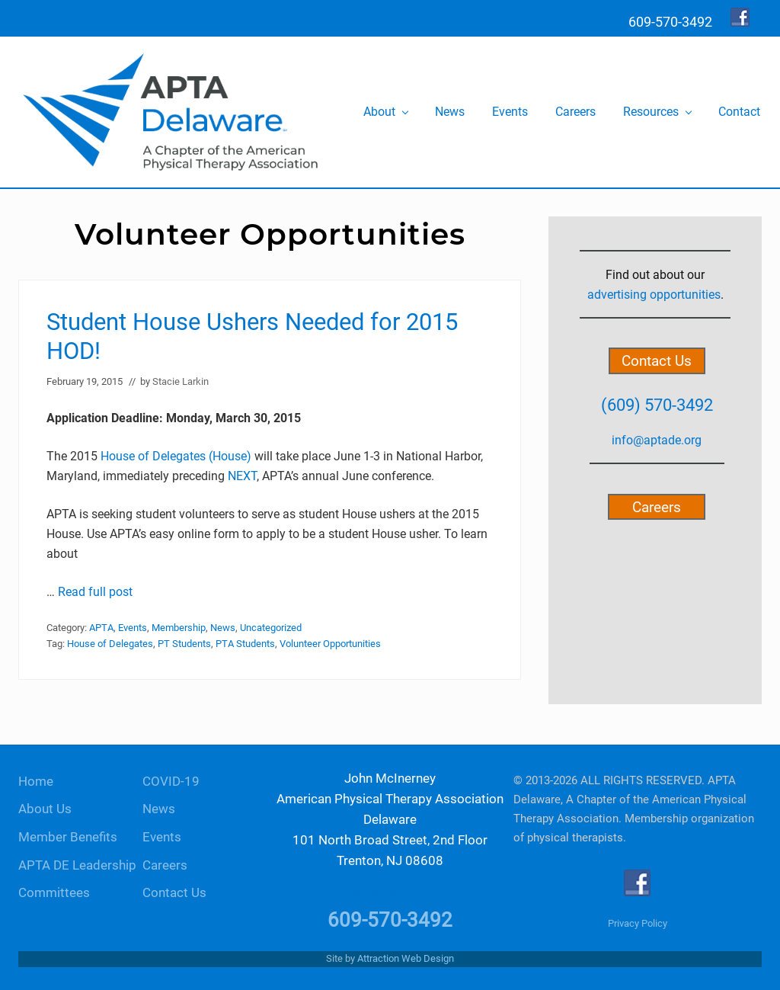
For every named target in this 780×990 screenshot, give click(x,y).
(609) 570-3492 (657, 405)
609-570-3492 (390, 919)
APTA (101, 627)
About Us (45, 809)
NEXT (242, 476)
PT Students (184, 643)
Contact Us (657, 361)
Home (35, 781)
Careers (656, 506)
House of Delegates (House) (176, 456)
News (222, 627)
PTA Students (245, 643)
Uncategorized (271, 627)
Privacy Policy (637, 923)
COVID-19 (171, 781)
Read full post (95, 592)
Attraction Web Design (405, 958)
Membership (179, 627)
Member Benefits (67, 837)
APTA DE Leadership (77, 865)
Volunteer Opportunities (330, 643)
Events (132, 627)
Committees (54, 893)
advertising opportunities (654, 294)
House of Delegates (110, 643)
